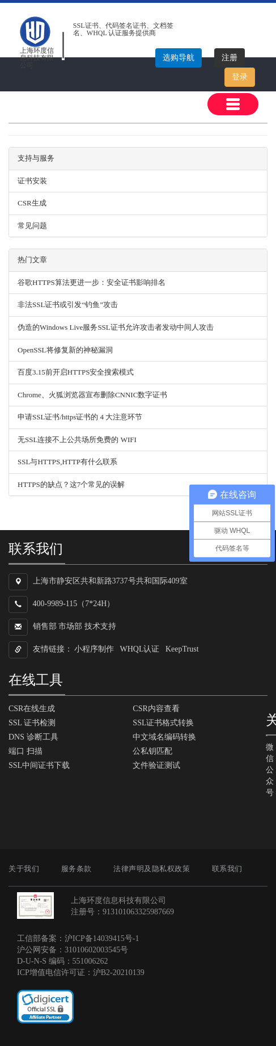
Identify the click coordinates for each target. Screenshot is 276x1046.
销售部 (45, 627)
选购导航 (178, 57)
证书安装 (32, 181)
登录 (240, 77)
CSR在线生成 (32, 708)
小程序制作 (94, 649)
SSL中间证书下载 (39, 765)
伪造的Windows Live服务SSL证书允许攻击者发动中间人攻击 (116, 327)
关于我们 (24, 868)
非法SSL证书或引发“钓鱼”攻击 (68, 304)
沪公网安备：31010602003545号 (72, 950)
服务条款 (76, 868)
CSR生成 (32, 203)
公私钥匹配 (152, 751)
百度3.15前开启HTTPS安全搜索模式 (76, 372)
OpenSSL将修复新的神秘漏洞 (65, 350)
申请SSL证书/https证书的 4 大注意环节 (80, 417)
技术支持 (100, 627)
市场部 (70, 627)
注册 (229, 57)
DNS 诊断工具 (33, 737)
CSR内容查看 (156, 708)
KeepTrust (182, 649)
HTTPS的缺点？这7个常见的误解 (71, 484)
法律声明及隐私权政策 (151, 868)
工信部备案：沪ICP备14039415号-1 (78, 938)
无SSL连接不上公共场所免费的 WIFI (77, 439)
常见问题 (32, 225)
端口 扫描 (26, 751)
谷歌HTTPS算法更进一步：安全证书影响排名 (91, 282)
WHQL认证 (140, 649)
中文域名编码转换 (164, 737)
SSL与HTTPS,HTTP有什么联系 (67, 461)
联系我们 (227, 868)
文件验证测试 (156, 765)
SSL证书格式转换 (163, 723)
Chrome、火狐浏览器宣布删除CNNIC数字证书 (92, 394)
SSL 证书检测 (32, 723)
